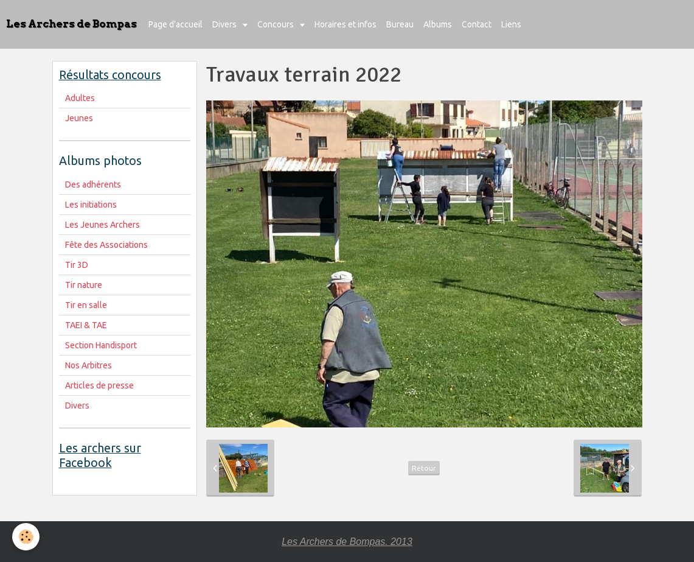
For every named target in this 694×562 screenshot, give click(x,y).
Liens (511, 24)
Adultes (80, 98)
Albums (437, 24)
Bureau (400, 24)
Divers (225, 24)
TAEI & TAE (86, 325)
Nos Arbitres (88, 365)
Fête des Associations (106, 245)
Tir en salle (86, 305)
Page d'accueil (175, 24)
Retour (424, 468)
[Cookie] (26, 536)
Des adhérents (93, 184)
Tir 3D (76, 265)
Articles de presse (99, 385)
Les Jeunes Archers (102, 225)
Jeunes (79, 118)
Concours (276, 24)
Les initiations (91, 204)
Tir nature (83, 285)
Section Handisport (101, 345)
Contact (476, 24)
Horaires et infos (345, 24)
